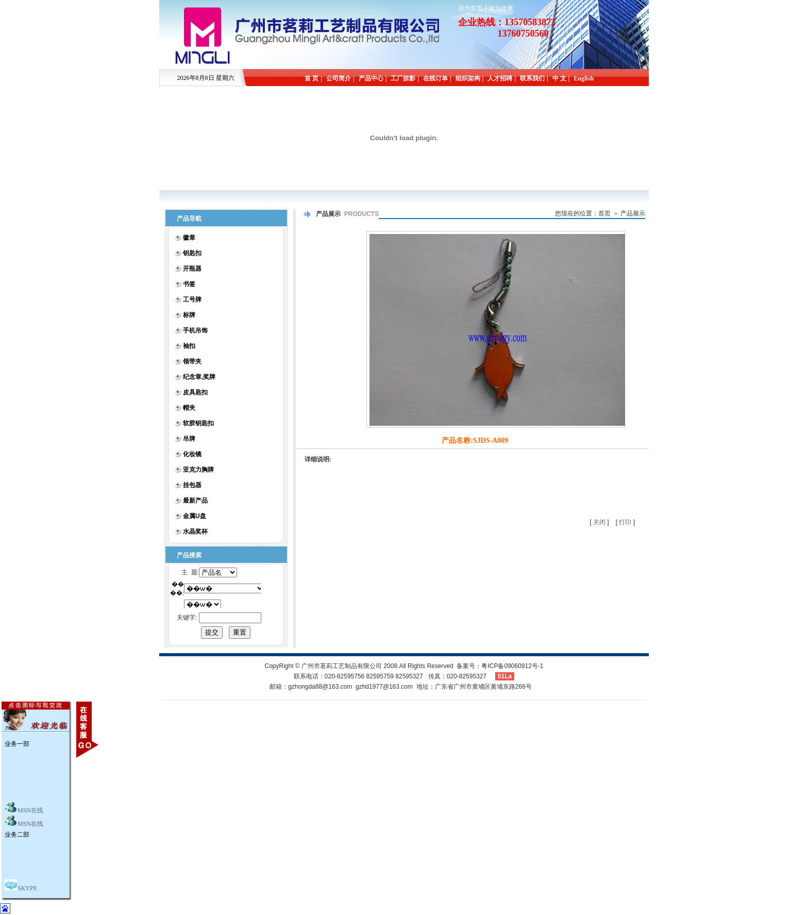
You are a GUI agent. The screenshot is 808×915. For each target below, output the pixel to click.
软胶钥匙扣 (198, 423)
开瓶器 (192, 268)
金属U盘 (194, 516)
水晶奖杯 (195, 531)
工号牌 (192, 299)
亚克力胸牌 (198, 469)
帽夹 (189, 407)
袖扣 (189, 346)
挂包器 (192, 485)
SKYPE (27, 888)
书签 (189, 284)
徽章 (189, 237)
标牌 (189, 315)
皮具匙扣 (195, 392)
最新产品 (195, 500)
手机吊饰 (195, 330)
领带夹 (192, 361)
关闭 (599, 522)
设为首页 (470, 8)
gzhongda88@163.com (320, 686)
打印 (625, 522)
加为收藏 (501, 8)
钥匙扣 (192, 253)
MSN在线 (30, 810)
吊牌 (189, 438)
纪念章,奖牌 (199, 376)
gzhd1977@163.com (384, 686)
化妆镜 (192, 454)
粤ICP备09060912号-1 (512, 666)
